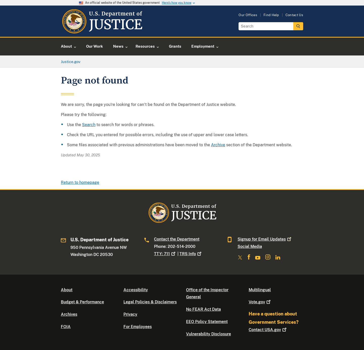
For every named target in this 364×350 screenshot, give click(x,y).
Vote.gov (260, 302)
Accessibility (135, 289)
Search (88, 124)
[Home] (102, 31)
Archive (218, 144)
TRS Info (190, 253)
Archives (69, 314)
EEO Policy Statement (207, 321)
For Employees (137, 326)
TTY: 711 (165, 253)
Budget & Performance (82, 302)
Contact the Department (176, 239)
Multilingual (260, 289)
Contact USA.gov (268, 329)
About (66, 289)
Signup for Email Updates (265, 239)
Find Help (271, 15)
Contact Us (294, 15)
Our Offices (248, 15)
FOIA (66, 326)
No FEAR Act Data (203, 309)
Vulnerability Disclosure (208, 334)
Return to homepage (80, 182)
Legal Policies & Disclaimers (150, 302)
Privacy (130, 314)
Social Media (250, 246)
